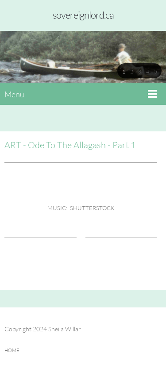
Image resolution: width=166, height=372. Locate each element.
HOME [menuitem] (11, 350)
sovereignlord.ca (83, 15)
